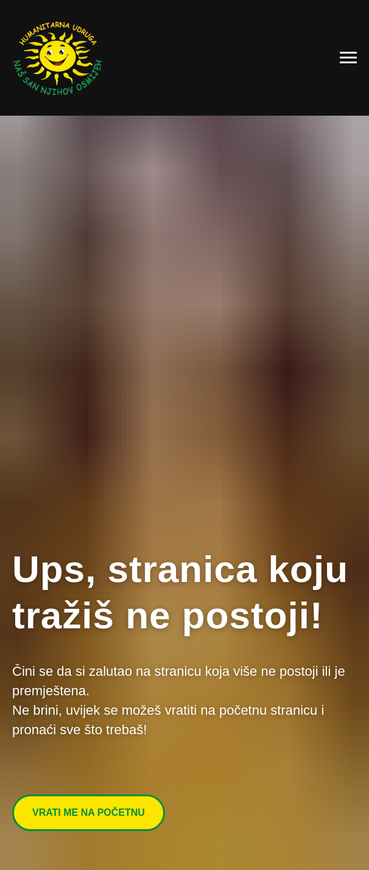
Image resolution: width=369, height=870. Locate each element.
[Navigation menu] (348, 58)
